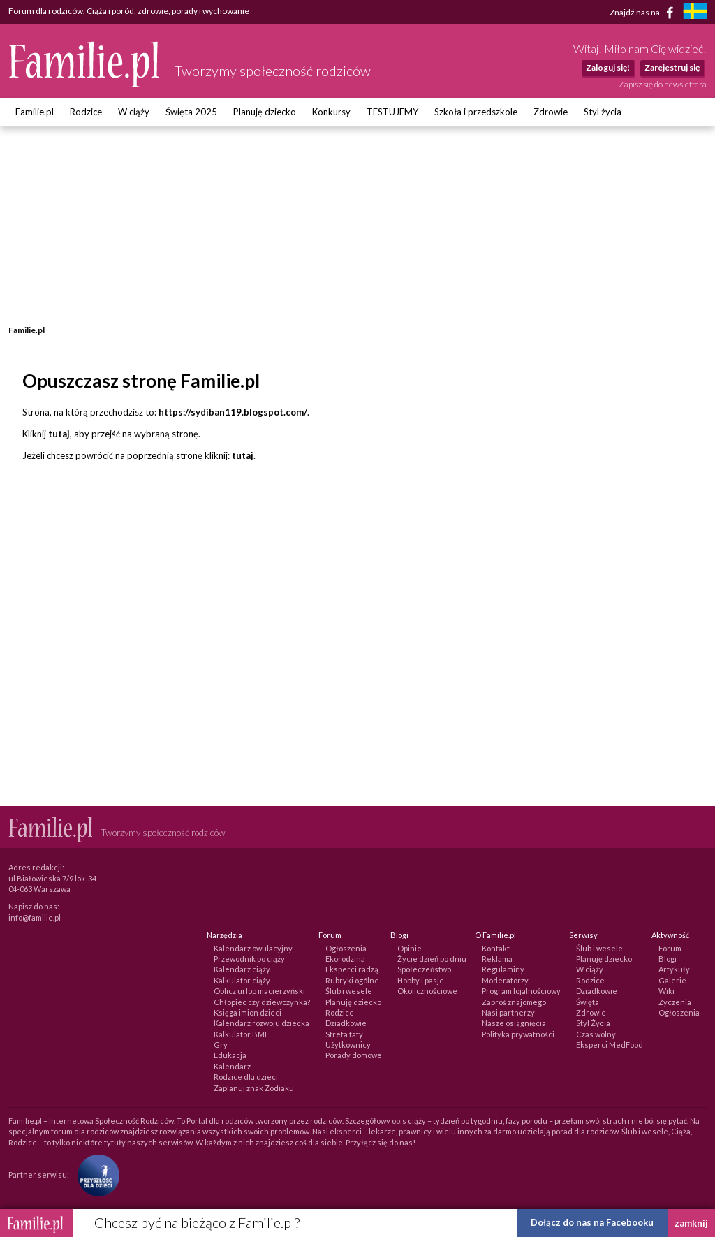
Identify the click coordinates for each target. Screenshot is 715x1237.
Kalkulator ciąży (242, 980)
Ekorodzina (345, 958)
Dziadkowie (346, 1022)
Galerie (672, 980)
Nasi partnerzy (508, 1012)
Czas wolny (596, 1034)
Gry (221, 1044)
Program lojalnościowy (521, 990)
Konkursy (331, 111)
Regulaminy (503, 969)
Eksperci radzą (351, 969)
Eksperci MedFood (609, 1044)
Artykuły (674, 969)
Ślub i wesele (348, 990)
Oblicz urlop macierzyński (259, 990)
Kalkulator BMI (240, 1034)
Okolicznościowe (427, 990)
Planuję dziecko (264, 111)
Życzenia (674, 1002)
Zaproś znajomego (514, 1002)
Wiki (666, 990)
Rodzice (86, 111)
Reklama (497, 958)
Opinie (409, 948)
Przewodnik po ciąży (249, 958)
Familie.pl (34, 111)
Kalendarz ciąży (242, 969)
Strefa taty (344, 1034)
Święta (587, 1002)
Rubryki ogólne (352, 980)
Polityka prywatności (518, 1034)
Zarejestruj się (672, 67)
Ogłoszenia (346, 948)
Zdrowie (550, 111)
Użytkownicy (348, 1044)
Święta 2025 (191, 111)
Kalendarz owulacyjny (253, 948)
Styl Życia (593, 1022)
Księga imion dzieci (247, 1012)
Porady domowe (353, 1055)
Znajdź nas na (644, 12)
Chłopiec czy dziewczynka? (262, 1002)
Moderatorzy (505, 980)
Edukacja (230, 1055)
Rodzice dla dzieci (246, 1076)
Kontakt (496, 948)
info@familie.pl (34, 917)
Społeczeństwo (424, 969)
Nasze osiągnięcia (514, 1022)
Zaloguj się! (608, 67)
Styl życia (602, 111)
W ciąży (133, 111)
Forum (669, 948)
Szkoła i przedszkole (475, 111)
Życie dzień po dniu (431, 958)
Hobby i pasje (420, 980)
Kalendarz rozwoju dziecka (261, 1022)
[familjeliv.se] (695, 12)
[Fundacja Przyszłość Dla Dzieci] (95, 1174)
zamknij (691, 1223)
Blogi (667, 958)
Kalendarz (232, 1066)
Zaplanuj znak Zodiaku (254, 1087)
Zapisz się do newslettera (663, 84)
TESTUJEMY (392, 111)
